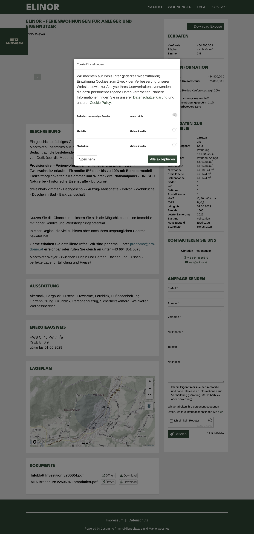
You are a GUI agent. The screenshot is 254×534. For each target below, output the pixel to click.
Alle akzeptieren (162, 159)
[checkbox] (174, 114)
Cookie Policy (100, 103)
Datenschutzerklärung (150, 97)
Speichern (87, 159)
